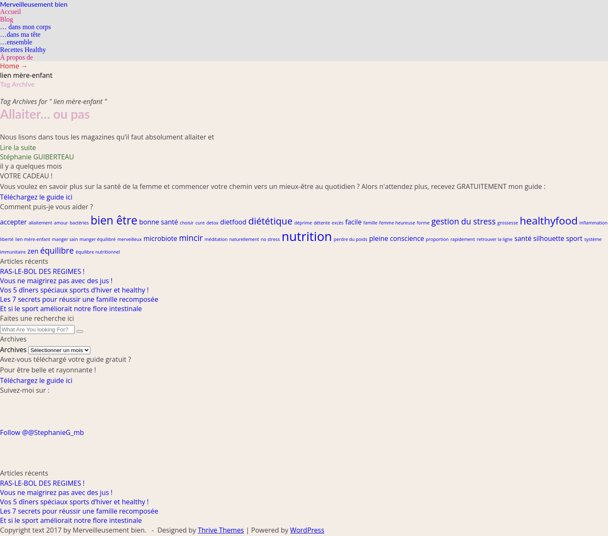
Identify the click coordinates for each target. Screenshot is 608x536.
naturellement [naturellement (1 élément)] (244, 239)
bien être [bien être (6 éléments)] (114, 220)
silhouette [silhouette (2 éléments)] (549, 238)
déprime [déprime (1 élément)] (303, 223)
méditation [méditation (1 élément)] (216, 239)
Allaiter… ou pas (45, 113)
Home (13, 66)
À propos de (16, 57)
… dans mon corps (25, 26)
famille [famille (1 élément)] (370, 223)
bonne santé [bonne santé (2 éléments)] (158, 222)
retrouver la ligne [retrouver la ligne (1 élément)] (495, 239)
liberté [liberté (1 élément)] (7, 239)
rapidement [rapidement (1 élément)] (463, 239)
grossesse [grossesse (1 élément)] (507, 223)
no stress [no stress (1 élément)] (270, 239)
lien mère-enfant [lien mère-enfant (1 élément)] (32, 239)
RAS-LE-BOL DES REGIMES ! (42, 271)
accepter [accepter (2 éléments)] (13, 222)
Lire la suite (18, 147)
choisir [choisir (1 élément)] (187, 223)
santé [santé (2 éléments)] (523, 238)
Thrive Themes (221, 530)
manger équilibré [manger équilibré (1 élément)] (98, 239)
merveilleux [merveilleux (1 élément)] (129, 239)
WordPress (307, 530)
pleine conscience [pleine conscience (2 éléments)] (396, 238)
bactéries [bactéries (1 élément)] (79, 223)
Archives (13, 349)
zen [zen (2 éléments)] (32, 251)
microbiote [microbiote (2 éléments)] (160, 238)
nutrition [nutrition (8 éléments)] (307, 236)
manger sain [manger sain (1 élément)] (65, 239)
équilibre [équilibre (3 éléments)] (57, 250)
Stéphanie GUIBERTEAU (37, 156)
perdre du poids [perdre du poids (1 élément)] (350, 239)
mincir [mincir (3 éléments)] (191, 237)
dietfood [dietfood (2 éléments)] (233, 222)
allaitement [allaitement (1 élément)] (40, 223)
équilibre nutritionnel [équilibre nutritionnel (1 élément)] (98, 252)
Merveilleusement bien (34, 4)
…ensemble (16, 42)
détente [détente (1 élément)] (322, 223)
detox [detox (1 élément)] (212, 223)
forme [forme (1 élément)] (423, 223)
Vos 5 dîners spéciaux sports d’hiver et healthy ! (74, 290)
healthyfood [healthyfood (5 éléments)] (549, 220)
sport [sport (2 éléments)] (574, 238)
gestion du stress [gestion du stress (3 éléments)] (464, 221)
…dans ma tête (20, 34)
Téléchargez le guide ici (36, 197)
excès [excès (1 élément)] (338, 223)
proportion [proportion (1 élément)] (437, 239)
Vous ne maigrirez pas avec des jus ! (56, 280)
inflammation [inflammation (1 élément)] (593, 223)
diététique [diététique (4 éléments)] (270, 220)
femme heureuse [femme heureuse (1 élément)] (397, 223)
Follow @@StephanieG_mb (42, 432)
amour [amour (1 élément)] (61, 223)
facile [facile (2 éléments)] (353, 222)
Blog (6, 19)
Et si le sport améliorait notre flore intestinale (71, 308)
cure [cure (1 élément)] (200, 223)
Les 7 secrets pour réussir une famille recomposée (79, 299)
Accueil (10, 11)
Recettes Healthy (23, 49)
